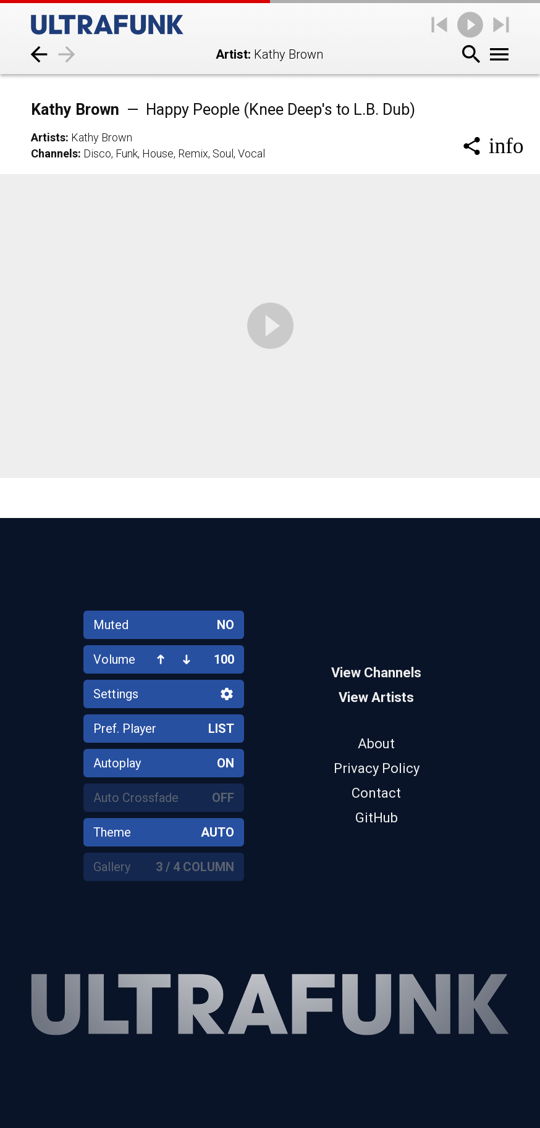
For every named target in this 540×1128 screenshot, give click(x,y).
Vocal (251, 153)
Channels (54, 153)
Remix (193, 153)
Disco (97, 153)
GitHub (376, 817)
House (158, 153)
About (376, 743)
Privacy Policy (377, 768)
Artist (232, 54)
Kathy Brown (223, 110)
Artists (48, 137)
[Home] (107, 25)
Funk (127, 153)
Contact (376, 793)
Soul (223, 153)
